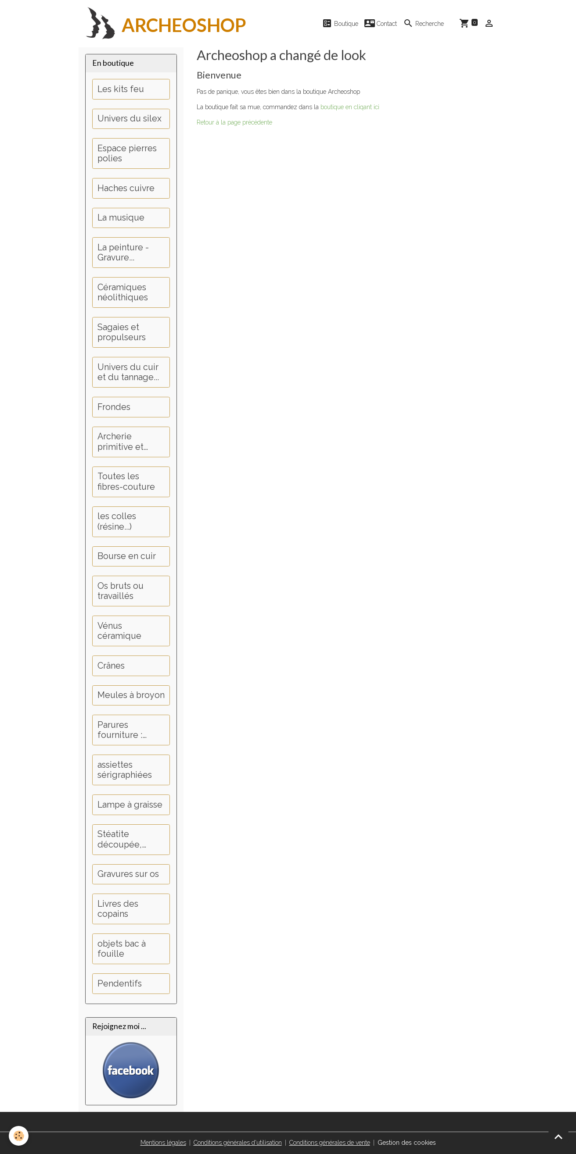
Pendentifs (119, 984)
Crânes (111, 666)
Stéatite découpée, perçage (119, 839)
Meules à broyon (131, 695)
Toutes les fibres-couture (126, 481)
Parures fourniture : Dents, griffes (123, 730)
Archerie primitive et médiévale (120, 441)
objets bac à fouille (121, 949)
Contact (380, 23)
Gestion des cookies (407, 1142)
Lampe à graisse (129, 805)
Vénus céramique (119, 631)
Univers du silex (129, 119)
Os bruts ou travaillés (120, 591)
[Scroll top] (558, 1136)
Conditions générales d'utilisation (238, 1142)
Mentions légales (163, 1142)
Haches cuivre (126, 188)
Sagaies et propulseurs (121, 332)
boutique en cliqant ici (349, 106)
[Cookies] (19, 1136)
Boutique (340, 23)
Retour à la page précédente (234, 122)
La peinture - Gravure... (123, 252)
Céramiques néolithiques (122, 292)
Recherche (423, 23)
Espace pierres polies (127, 153)
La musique (120, 218)
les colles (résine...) (116, 521)
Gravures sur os (128, 874)
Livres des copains (117, 909)
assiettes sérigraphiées (124, 770)
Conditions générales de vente (329, 1142)
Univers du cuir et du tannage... (128, 372)
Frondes (113, 407)
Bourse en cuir (126, 556)
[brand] (162, 23)
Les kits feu (120, 89)
